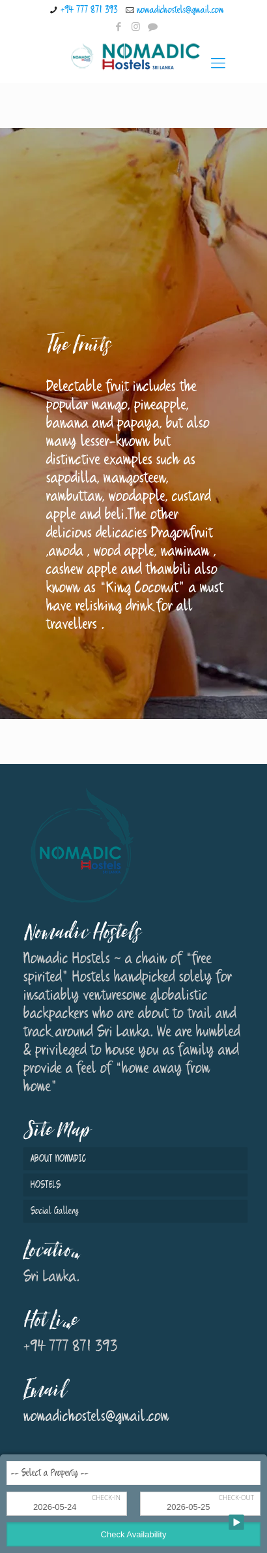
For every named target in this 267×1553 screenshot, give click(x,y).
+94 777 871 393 (89, 10)
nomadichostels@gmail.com (180, 10)
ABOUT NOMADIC (58, 1159)
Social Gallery (55, 1211)
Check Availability (134, 1534)
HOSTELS (46, 1185)
